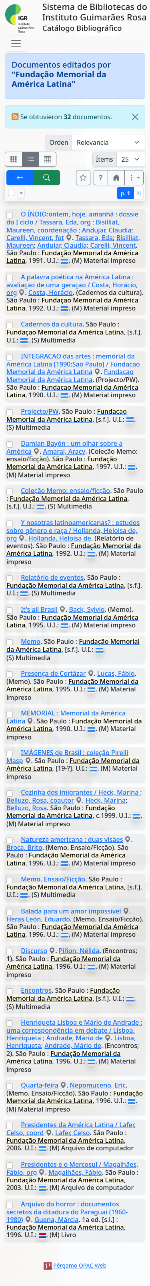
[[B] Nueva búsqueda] (46, 177)
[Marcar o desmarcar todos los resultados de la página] (11, 193)
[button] (101, 177)
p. (125, 193)
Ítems (104, 159)
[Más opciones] (134, 177)
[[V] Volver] (20, 177)
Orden (58, 142)
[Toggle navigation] (16, 44)
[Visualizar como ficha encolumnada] (31, 159)
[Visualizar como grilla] (47, 159)
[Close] (135, 117)
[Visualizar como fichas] (13, 159)
